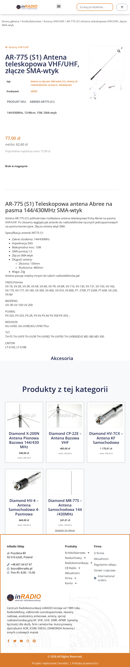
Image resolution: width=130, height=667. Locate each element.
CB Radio (73, 568)
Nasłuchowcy (75, 558)
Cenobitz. (63, 663)
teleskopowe (65, 85)
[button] (58, 6)
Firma (71, 578)
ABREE (34, 91)
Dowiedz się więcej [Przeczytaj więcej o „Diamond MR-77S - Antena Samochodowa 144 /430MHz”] (65, 530)
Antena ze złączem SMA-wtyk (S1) (48, 81)
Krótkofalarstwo (31, 21)
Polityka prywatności (85, 663)
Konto (71, 583)
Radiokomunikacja (79, 563)
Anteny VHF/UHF (54, 21)
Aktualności (72, 573)
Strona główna (10, 21)
